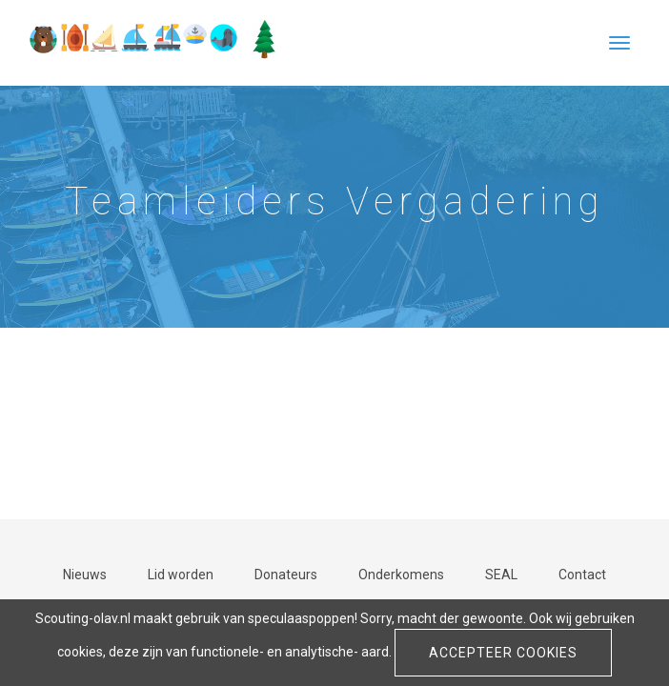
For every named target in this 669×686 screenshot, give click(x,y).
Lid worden (180, 574)
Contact (582, 574)
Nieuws (85, 574)
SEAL (501, 574)
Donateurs (285, 574)
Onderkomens (401, 574)
